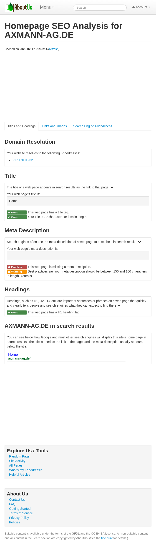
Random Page (19, 456)
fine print (107, 538)
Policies (14, 522)
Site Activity (17, 461)
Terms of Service (21, 513)
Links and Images (54, 126)
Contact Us (17, 499)
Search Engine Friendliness (92, 126)
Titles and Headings (21, 126)
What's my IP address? (25, 470)
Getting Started (19, 508)
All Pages (16, 465)
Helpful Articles (19, 474)
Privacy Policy (19, 518)
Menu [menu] (47, 7)
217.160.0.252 (23, 160)
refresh (53, 49)
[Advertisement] (78, 86)
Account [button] (141, 7)
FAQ (12, 504)
